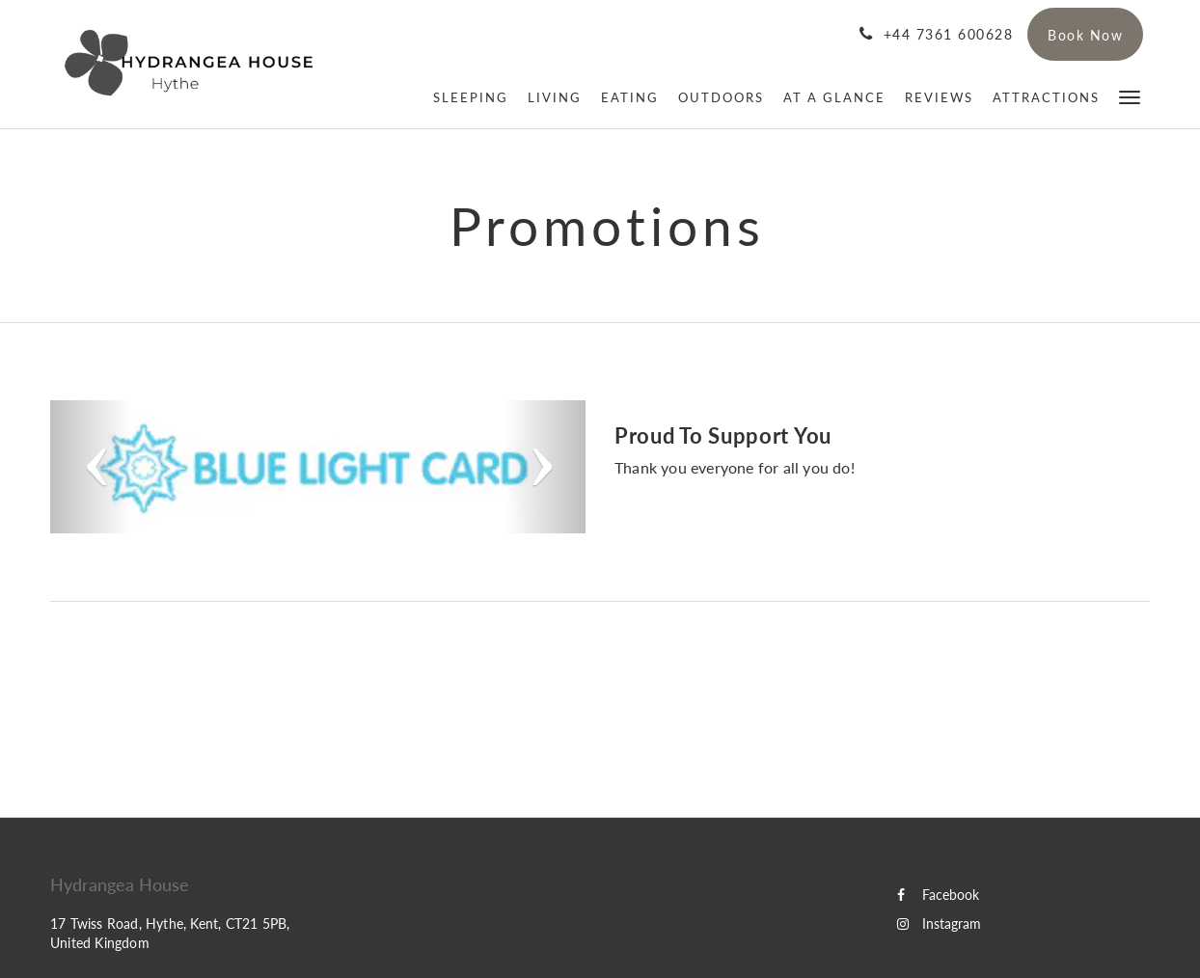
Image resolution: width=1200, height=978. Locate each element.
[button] (1129, 96)
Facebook (938, 894)
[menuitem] (470, 97)
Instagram (939, 923)
